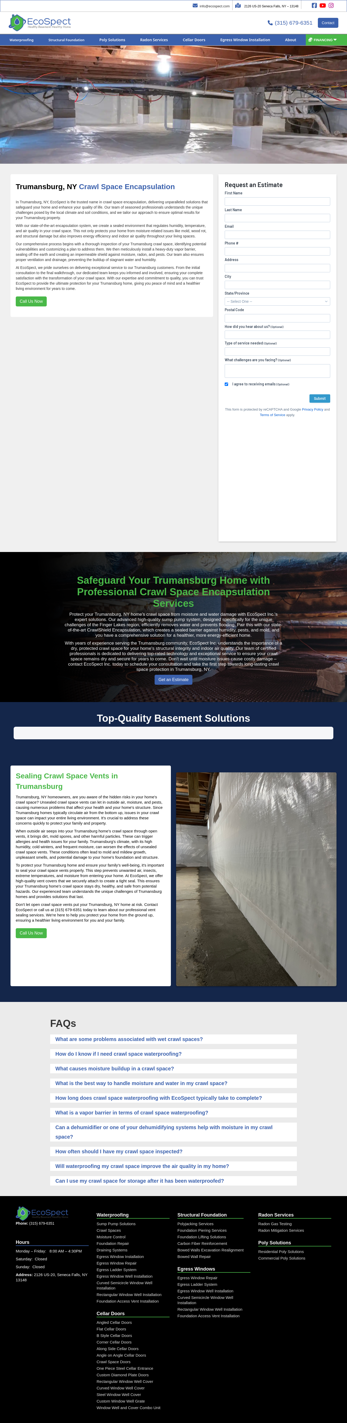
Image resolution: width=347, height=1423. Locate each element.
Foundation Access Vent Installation (128, 1283)
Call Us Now (31, 301)
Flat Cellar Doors (111, 1311)
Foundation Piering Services (202, 1212)
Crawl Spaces (109, 1212)
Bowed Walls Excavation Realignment (210, 1232)
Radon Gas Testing (275, 1206)
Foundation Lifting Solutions (201, 1219)
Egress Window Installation (120, 1238)
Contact (328, 23)
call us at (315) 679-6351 (60, 892)
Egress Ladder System (116, 1252)
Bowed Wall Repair (194, 1238)
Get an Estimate (174, 679)
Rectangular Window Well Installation (129, 1277)
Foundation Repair (113, 1225)
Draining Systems (112, 1232)
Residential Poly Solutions (281, 1233)
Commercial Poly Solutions (281, 1240)
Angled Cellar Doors (114, 1304)
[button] (21, 40)
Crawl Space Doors (113, 1344)
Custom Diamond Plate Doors (123, 1357)
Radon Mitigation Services (281, 1212)
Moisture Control (111, 1219)
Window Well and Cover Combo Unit (128, 1390)
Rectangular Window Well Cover (125, 1363)
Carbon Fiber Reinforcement (202, 1225)
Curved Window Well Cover (121, 1370)
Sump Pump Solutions (116, 1206)
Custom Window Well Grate (121, 1383)
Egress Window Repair (117, 1245)
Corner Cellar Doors (114, 1324)
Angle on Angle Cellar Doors (121, 1337)
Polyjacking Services (195, 1206)
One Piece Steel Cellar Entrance (125, 1350)
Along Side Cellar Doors (118, 1331)
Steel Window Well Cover (119, 1376)
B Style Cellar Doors (114, 1317)
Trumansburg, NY (46, 187)
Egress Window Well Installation (125, 1258)
